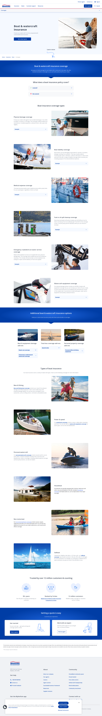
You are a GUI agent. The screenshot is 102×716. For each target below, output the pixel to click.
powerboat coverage (61, 422)
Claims (22, 6)
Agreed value (50, 348)
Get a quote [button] (88, 6)
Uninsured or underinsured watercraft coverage (27, 355)
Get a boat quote (22, 39)
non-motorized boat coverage (23, 522)
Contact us (89, 2)
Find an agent (81, 2)
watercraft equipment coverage (78, 424)
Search (97, 6)
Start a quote (14, 632)
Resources (40, 6)
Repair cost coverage (27, 350)
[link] (15, 679)
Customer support (31, 6)
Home (3, 57)
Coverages (50, 10)
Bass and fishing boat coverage (21, 388)
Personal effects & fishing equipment (74, 350)
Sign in (97, 2)
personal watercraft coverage (23, 455)
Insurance (16, 6)
